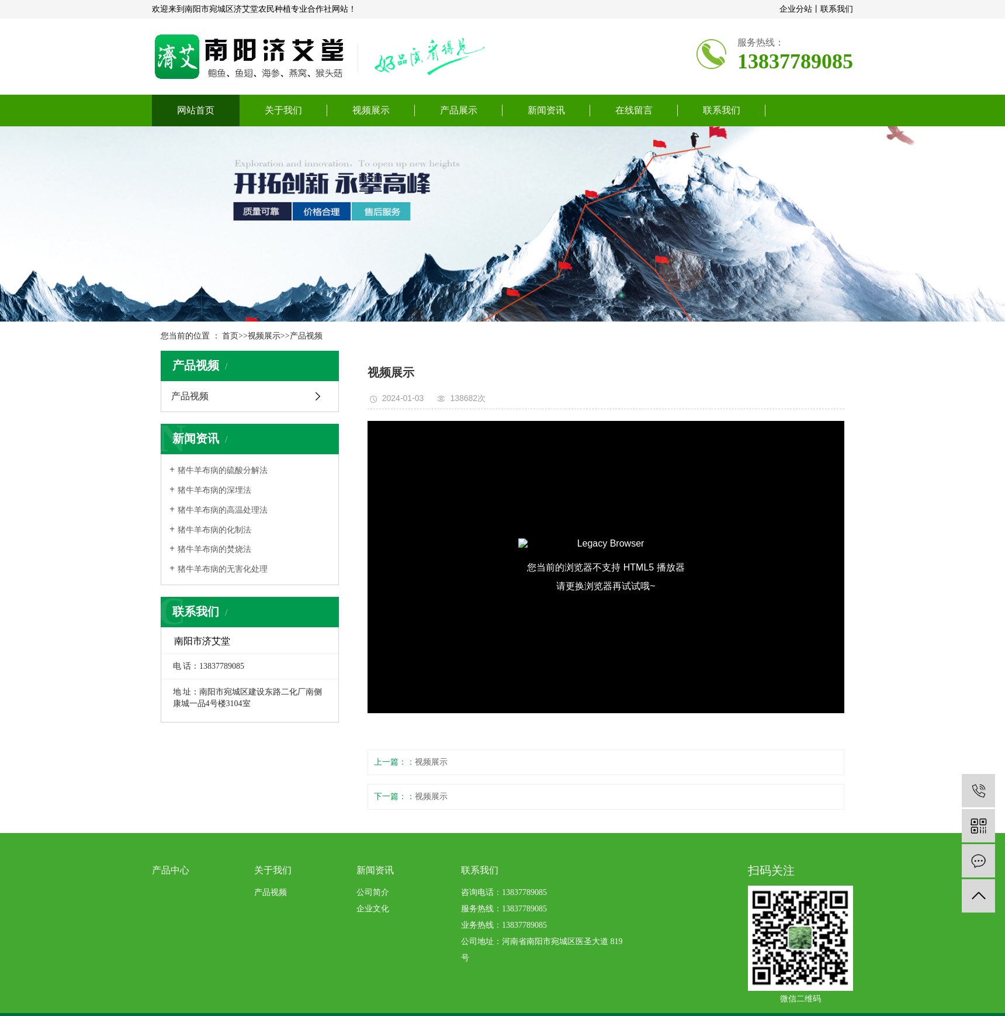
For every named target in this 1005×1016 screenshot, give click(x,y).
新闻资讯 (546, 110)
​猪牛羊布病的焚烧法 (214, 549)
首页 (230, 335)
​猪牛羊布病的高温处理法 (223, 510)
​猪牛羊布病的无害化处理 (223, 569)
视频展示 (371, 110)
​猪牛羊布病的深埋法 (214, 490)
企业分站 (795, 9)
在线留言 (634, 110)
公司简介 (372, 892)
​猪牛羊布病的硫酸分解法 (223, 470)
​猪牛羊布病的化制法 (214, 530)
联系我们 (836, 9)
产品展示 (458, 110)
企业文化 (372, 908)
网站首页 (195, 110)
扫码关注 (771, 870)
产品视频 (306, 335)
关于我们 (283, 110)
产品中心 (170, 870)
